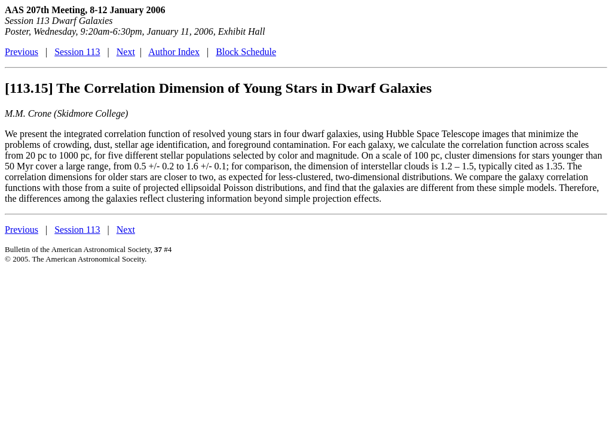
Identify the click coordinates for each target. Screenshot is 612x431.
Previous (21, 52)
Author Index (174, 52)
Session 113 (77, 52)
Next (126, 52)
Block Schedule (246, 52)
